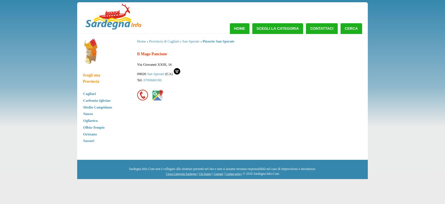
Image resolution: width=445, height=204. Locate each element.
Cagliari (89, 94)
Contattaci (321, 28)
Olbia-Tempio (94, 127)
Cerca (351, 28)
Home (239, 28)
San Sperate (191, 41)
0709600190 (153, 80)
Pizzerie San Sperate (218, 41)
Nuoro (88, 114)
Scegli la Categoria (278, 28)
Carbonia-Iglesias (97, 101)
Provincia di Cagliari (164, 41)
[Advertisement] (318, 80)
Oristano (90, 134)
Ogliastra (90, 121)
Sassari (88, 141)
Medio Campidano (97, 107)
